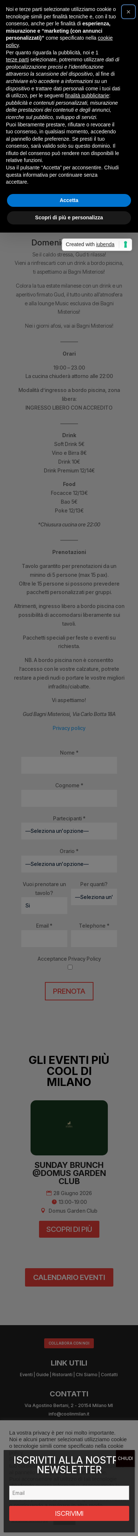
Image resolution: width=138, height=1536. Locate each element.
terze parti (17, 711)
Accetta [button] (69, 852)
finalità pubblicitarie (87, 747)
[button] (128, 663)
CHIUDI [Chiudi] (125, 1458)
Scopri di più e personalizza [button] (69, 869)
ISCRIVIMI (69, 1513)
